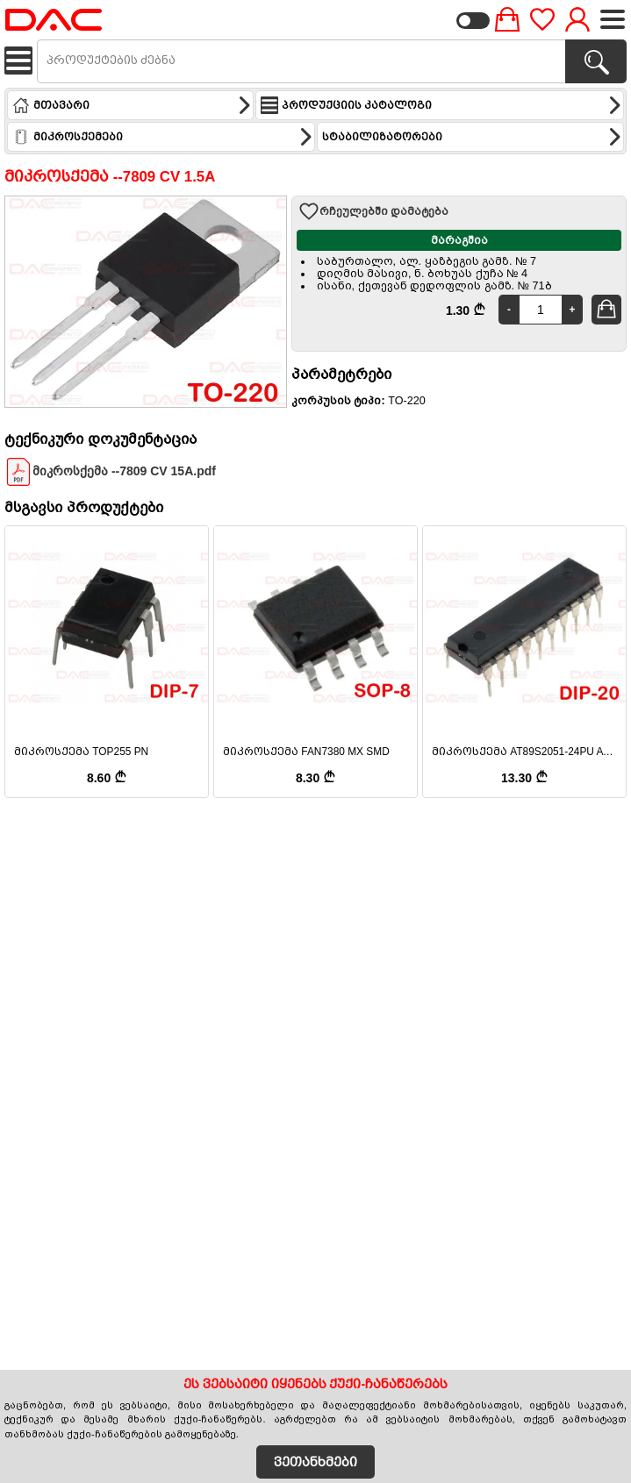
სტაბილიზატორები (472, 137)
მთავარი (132, 105)
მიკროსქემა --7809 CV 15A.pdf (110, 471)
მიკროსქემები (162, 137)
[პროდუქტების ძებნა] (596, 61)
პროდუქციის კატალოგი (441, 105)
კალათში (608, 308)
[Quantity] (541, 309)
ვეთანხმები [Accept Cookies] (315, 1462)
